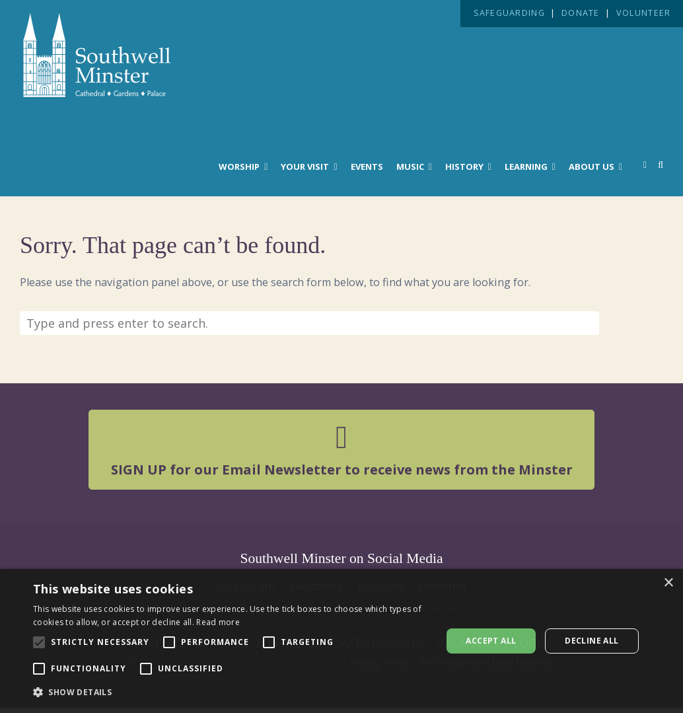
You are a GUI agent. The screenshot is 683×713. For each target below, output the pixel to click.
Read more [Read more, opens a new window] (218, 622)
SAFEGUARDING (509, 13)
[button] (231, 692)
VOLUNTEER (643, 13)
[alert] (341, 641)
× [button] (668, 583)
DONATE (580, 13)
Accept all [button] (491, 640)
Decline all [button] (591, 640)
